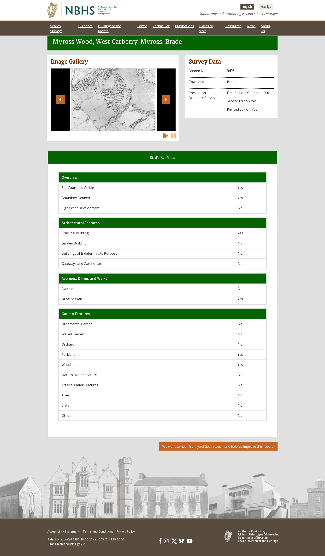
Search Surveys (56, 28)
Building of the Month (109, 28)
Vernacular (161, 26)
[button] (60, 99)
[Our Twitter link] (174, 541)
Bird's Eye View (162, 157)
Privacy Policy (125, 531)
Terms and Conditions (98, 531)
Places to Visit (206, 28)
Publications (184, 26)
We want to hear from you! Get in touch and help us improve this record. (218, 446)
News (251, 26)
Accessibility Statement (63, 531)
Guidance (85, 26)
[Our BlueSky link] (181, 541)
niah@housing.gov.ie (71, 544)
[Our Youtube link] (190, 541)
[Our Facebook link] (160, 541)
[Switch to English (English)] (247, 6)
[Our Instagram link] (166, 541)
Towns (142, 26)
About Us (265, 28)
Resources (233, 26)
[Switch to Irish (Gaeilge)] (266, 6)
